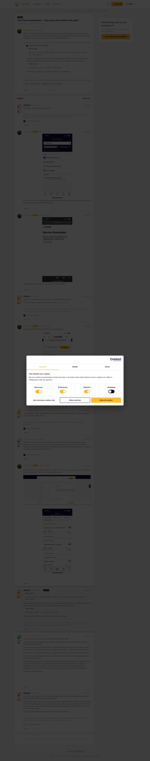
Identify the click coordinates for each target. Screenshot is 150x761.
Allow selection (75, 400)
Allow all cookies (106, 400)
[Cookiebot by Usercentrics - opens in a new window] (111, 359)
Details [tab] (75, 367)
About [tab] (107, 367)
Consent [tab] (42, 367)
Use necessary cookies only (44, 400)
